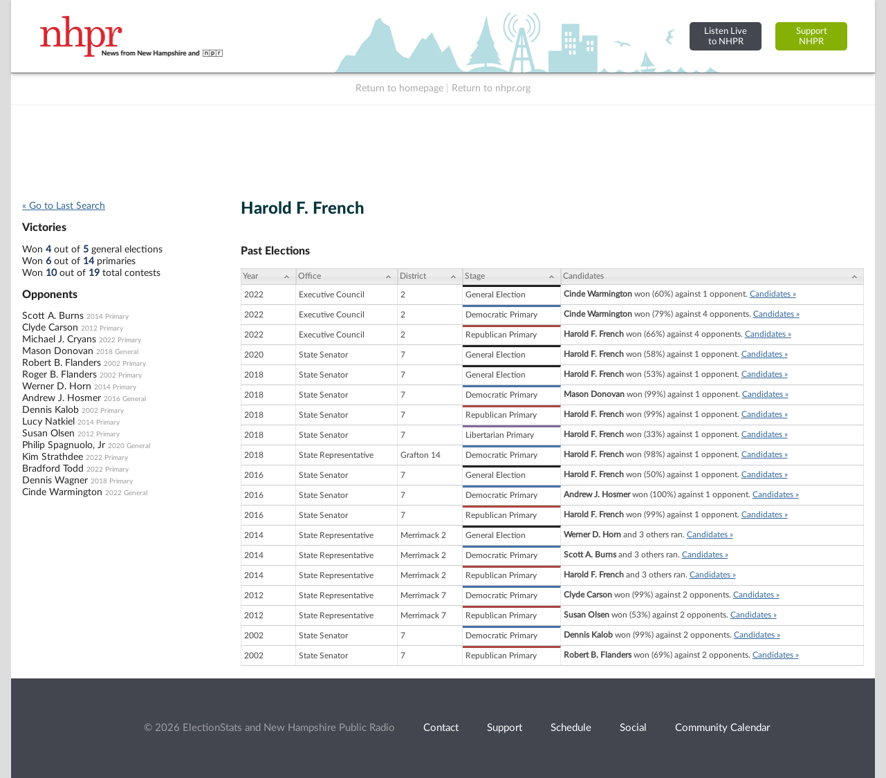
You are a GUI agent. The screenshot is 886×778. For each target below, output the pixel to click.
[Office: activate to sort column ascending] (347, 276)
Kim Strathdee (52, 457)
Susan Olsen (48, 433)
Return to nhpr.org (491, 88)
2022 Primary (120, 340)
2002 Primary (125, 363)
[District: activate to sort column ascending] (430, 276)
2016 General (125, 399)
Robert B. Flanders (61, 363)
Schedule (571, 728)
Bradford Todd (53, 469)
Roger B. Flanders (59, 375)
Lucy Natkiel (48, 422)
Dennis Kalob (50, 410)
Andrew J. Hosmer (61, 398)
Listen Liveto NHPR (725, 36)
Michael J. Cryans (59, 339)
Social (633, 728)
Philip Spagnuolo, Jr (63, 445)
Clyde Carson (50, 328)
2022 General (126, 493)
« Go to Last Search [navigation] (63, 206)
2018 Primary (112, 481)
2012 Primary (102, 328)
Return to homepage (399, 88)
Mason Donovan (57, 351)
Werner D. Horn (56, 386)
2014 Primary (107, 316)
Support (504, 728)
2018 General (117, 352)
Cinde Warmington (62, 492)
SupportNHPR (811, 36)
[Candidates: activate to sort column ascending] (712, 276)
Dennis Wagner (55, 480)
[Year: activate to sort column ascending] (268, 276)
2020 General (129, 446)
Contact (441, 728)
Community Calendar (722, 728)
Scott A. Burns (53, 316)
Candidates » (773, 294)
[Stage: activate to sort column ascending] (512, 276)
